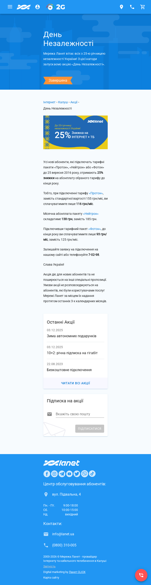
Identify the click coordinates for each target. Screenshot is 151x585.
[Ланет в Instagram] (54, 473)
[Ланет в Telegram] (62, 473)
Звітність (49, 566)
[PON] (56, 7)
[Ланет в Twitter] (76, 473)
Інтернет (49, 102)
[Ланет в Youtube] (69, 473)
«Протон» (96, 193)
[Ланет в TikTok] (92, 473)
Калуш (63, 102)
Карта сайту (51, 577)
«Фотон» (94, 229)
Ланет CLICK (77, 572)
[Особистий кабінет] (37, 7)
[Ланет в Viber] (84, 473)
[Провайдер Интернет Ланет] (66, 463)
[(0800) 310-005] (141, 575)
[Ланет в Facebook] (46, 473)
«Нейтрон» (91, 213)
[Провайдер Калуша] (23, 7)
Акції (73, 102)
